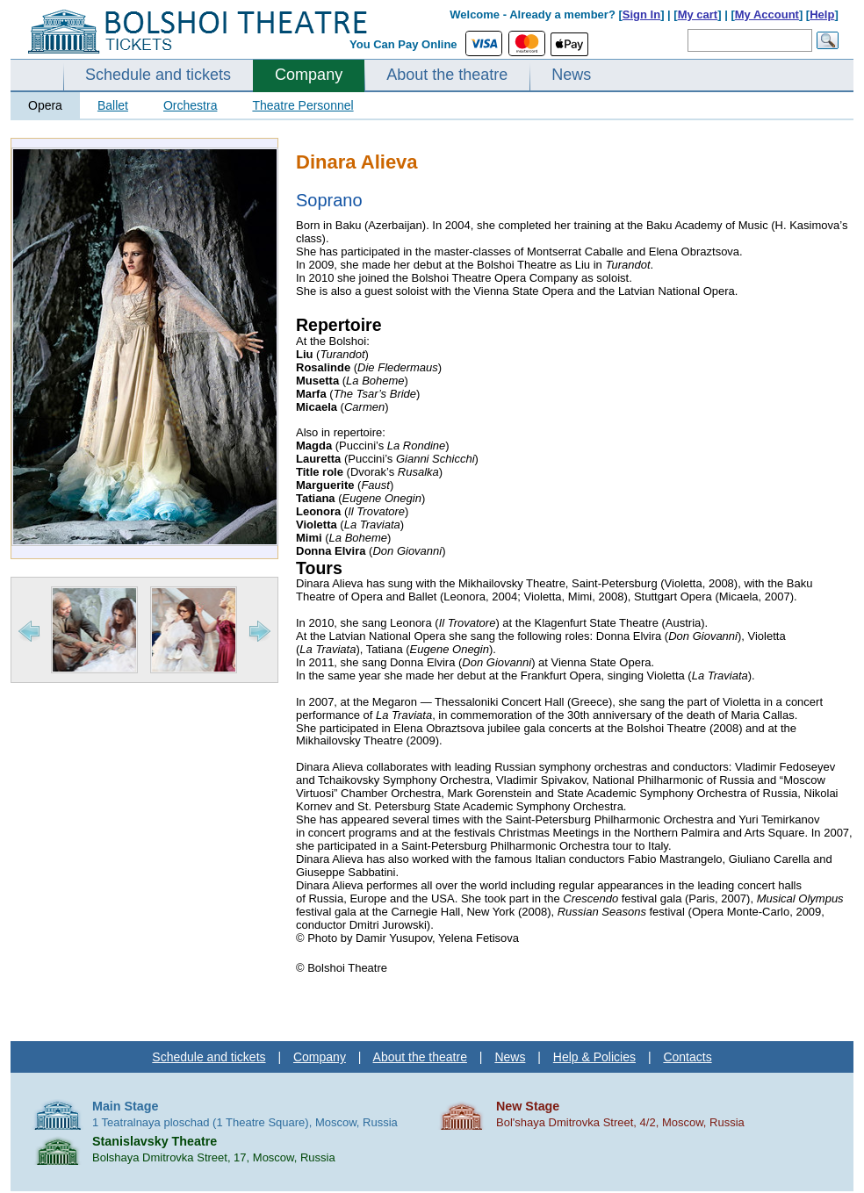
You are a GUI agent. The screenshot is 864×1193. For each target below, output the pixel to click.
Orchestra (190, 105)
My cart (698, 14)
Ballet (112, 105)
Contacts (687, 1057)
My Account (767, 14)
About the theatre (447, 74)
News (571, 74)
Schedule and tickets (158, 74)
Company (308, 74)
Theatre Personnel (302, 105)
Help (822, 14)
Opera (45, 105)
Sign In (641, 14)
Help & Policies (594, 1057)
